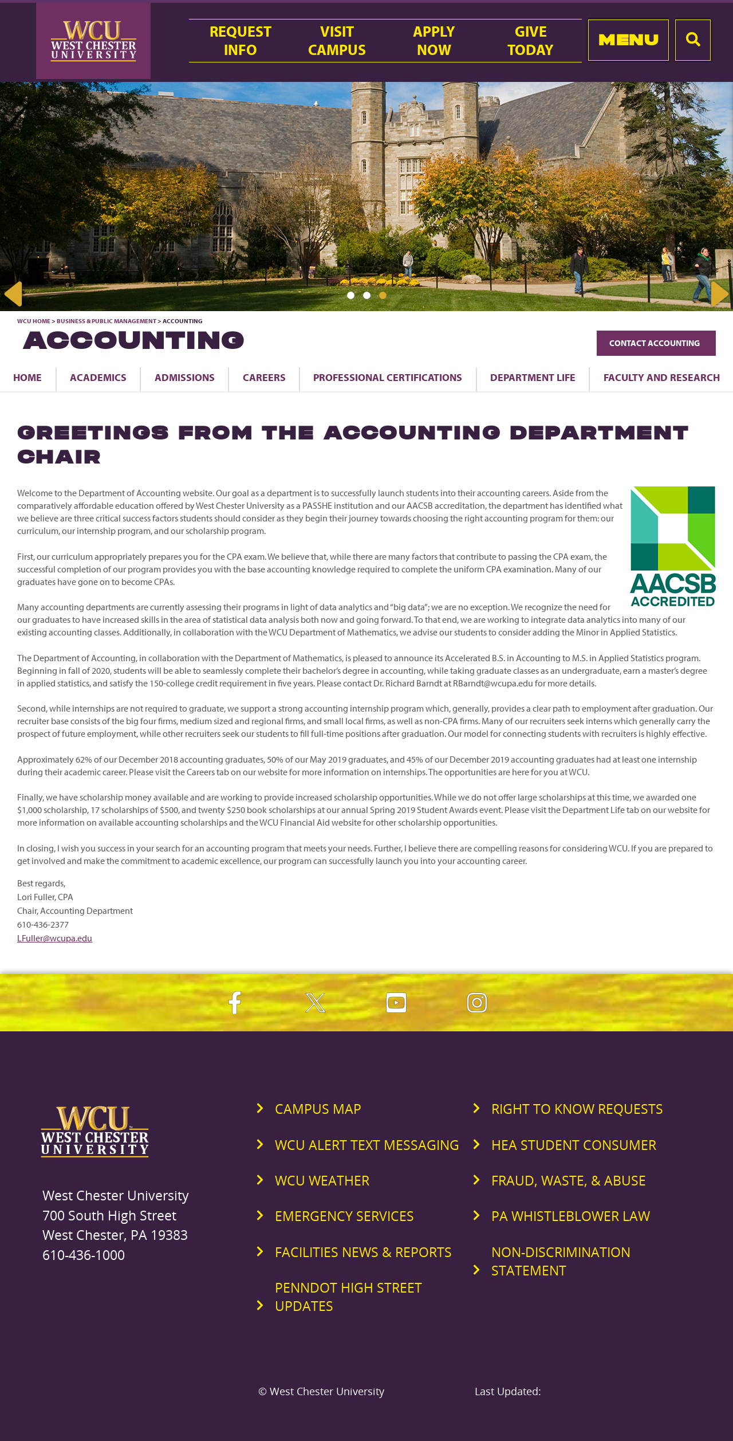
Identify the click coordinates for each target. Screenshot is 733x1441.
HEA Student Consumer (573, 1145)
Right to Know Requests (577, 1109)
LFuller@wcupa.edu (54, 938)
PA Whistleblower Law (570, 1216)
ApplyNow (434, 40)
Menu (628, 40)
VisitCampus (337, 40)
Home (27, 377)
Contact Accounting (656, 342)
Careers (264, 377)
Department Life (533, 377)
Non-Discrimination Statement (560, 1261)
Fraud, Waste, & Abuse (568, 1180)
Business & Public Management (106, 321)
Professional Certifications (387, 377)
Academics (98, 377)
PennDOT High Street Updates (348, 1296)
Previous (14, 294)
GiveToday (530, 40)
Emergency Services (344, 1216)
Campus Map (318, 1109)
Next (718, 294)
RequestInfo (240, 40)
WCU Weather (322, 1180)
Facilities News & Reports (363, 1252)
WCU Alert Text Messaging (367, 1145)
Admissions (185, 377)
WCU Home (33, 321)
